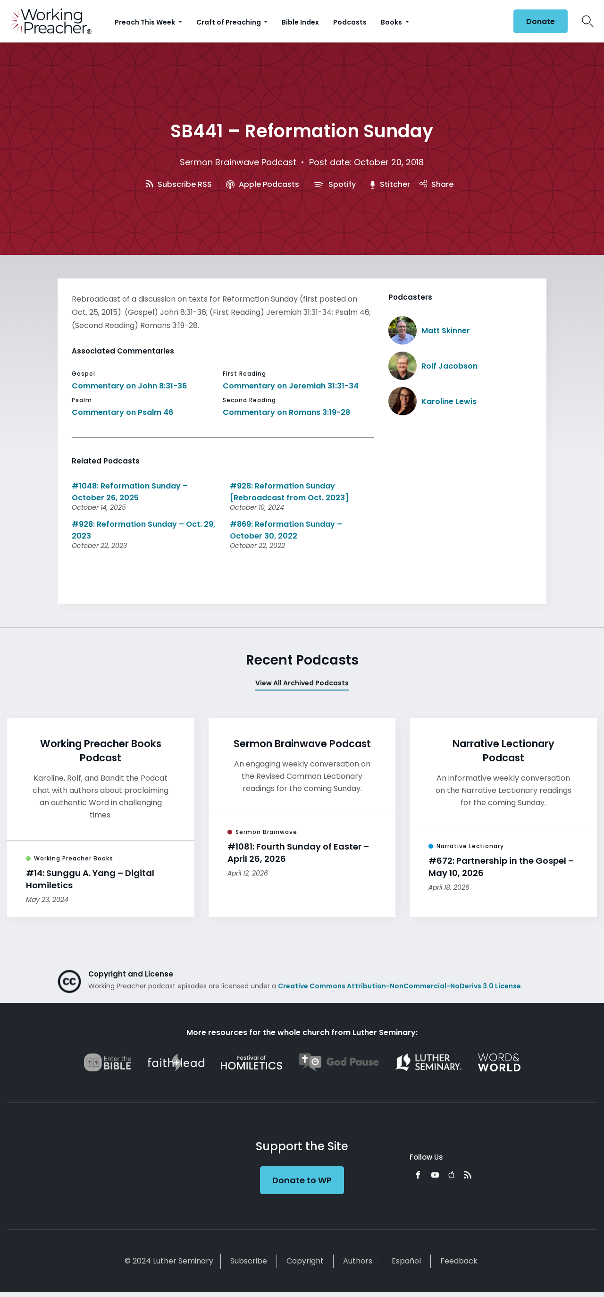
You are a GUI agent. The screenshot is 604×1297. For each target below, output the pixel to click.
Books (392, 22)
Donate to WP (302, 1180)
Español (406, 1260)
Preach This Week (145, 22)
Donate (540, 21)
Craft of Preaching (229, 22)
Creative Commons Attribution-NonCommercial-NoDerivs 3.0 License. (400, 986)
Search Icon (588, 21)
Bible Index (300, 22)
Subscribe (248, 1260)
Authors (357, 1260)
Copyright (305, 1260)
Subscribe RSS (179, 184)
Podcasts (350, 22)
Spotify (334, 184)
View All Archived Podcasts (302, 683)
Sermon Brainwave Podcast (238, 162)
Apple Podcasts (262, 184)
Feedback (459, 1260)
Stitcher (390, 184)
